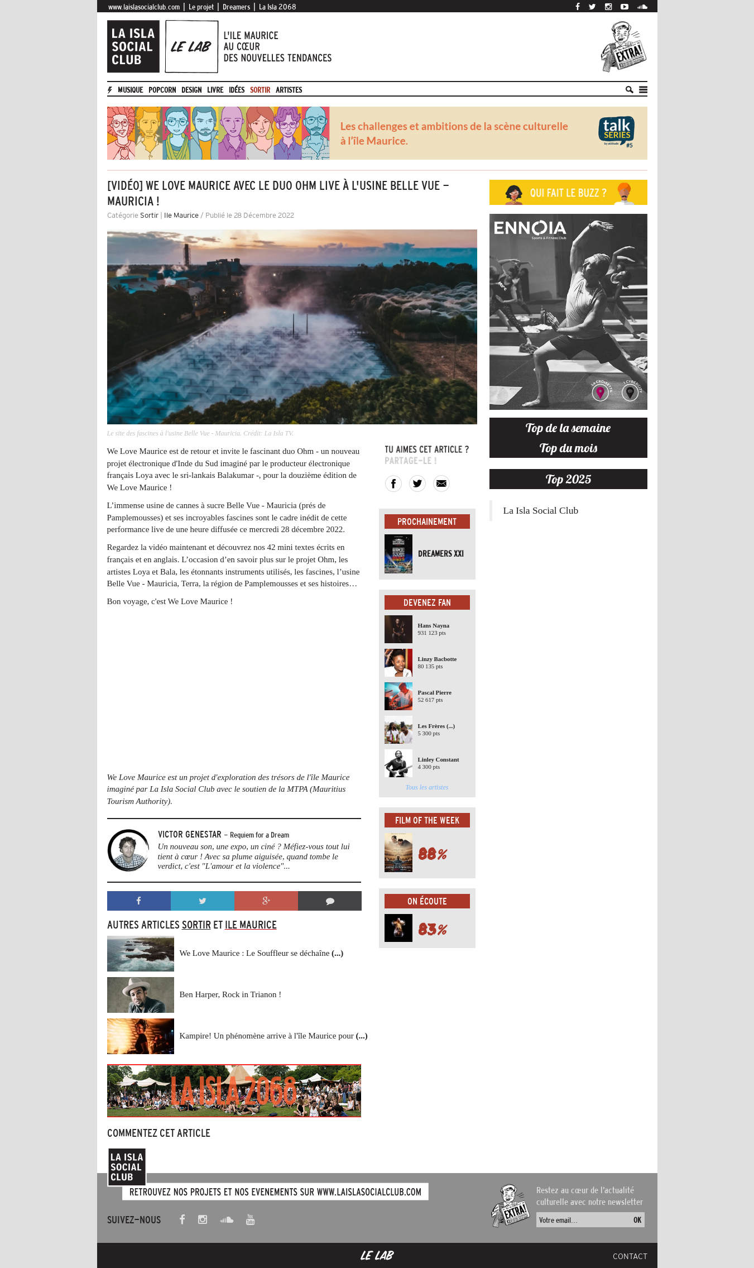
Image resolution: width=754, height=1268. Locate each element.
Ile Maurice (181, 215)
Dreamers (236, 6)
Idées (236, 89)
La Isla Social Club (541, 510)
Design (191, 89)
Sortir (260, 89)
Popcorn (162, 89)
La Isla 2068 (277, 6)
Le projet (201, 6)
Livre (215, 89)
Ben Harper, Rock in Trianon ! (231, 994)
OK (637, 1220)
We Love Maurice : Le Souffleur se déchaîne (262, 953)
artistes (289, 89)
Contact (630, 1256)
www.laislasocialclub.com (144, 6)
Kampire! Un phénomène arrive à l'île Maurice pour (274, 1035)
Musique (130, 89)
